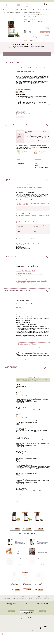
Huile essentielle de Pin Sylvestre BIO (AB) (38, 522)
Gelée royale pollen (43, 279)
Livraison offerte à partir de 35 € (36, 37)
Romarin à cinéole (32, 273)
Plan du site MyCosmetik (19, 623)
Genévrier (33, 269)
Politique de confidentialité (20, 622)
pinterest (48, 625)
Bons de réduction (30, 620)
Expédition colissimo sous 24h (27, 36)
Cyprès (23, 269)
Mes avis (29, 622)
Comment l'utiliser (18, 54)
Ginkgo (19, 279)
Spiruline (24, 280)
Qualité (24, 54)
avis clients (42, 54)
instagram (40, 626)
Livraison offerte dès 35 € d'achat (44, 6)
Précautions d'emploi (35, 54)
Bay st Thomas (38, 273)
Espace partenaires (19, 620)
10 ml (28, 28)
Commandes (30, 617)
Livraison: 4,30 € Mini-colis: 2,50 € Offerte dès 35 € (15, 596)
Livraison (17, 616)
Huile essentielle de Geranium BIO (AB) (38, 582)
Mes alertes (29, 621)
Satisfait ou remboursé (45, 36)
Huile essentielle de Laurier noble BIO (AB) (27, 582)
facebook (45, 625)
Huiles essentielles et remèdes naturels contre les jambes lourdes (42, 548)
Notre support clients (46, 596)
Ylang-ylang (18, 273)
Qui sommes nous (18, 618)
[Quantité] (27, 33)
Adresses (29, 619)
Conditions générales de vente (20, 619)
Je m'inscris (31, 609)
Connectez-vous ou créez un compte (41, 377)
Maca (21, 280)
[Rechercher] (12, 5)
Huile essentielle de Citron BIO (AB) (15, 522)
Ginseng (18, 280)
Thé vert (32, 280)
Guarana (38, 279)
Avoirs (29, 618)
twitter (46, 625)
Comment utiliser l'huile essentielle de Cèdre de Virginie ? (42, 538)
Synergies (28, 54)
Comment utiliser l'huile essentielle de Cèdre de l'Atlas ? (20, 538)
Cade (42, 273)
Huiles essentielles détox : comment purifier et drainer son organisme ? (20, 558)
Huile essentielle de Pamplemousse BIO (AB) (27, 522)
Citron (22, 273)
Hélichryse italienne (28, 269)
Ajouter (17, 527)
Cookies (17, 626)
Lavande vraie (26, 273)
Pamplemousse (19, 269)
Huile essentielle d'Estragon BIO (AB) (15, 582)
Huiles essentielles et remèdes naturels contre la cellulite (42, 558)
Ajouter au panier (45, 32)
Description (12, 54)
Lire (18, 543)
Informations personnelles (32, 616)
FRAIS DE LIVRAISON (19, 621)
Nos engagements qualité (39, 596)
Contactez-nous (18, 624)
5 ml (25, 28)
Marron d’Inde (24, 279)
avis (37, 376)
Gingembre (28, 280)
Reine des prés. (33, 279)
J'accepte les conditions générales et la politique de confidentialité (27, 611)
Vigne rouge (28, 279)
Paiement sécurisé (23, 595)
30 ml (30, 28)
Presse (17, 625)
